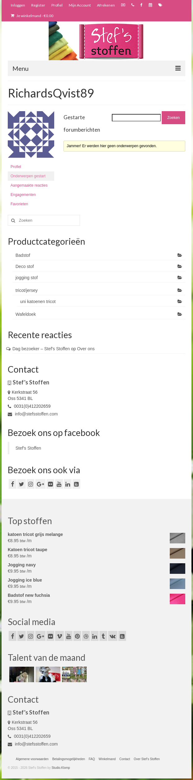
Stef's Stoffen (28, 448)
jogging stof (26, 277)
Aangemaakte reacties (29, 185)
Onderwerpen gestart (28, 176)
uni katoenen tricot (37, 301)
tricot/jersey (26, 290)
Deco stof (24, 266)
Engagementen (23, 195)
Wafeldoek (25, 314)
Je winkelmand (32, 15)
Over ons (86, 348)
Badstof (22, 255)
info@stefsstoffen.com (33, 413)
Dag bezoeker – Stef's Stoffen (41, 348)
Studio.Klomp (60, 767)
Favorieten (19, 204)
